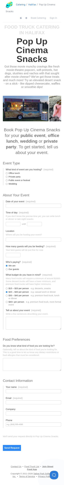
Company (10, 409)
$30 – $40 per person (32, 296)
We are (10, 265)
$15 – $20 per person (28, 288)
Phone (9, 420)
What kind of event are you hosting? (29, 169)
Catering (20, 4)
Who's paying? (19, 262)
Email (14, 398)
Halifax (32, 4)
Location (10, 231)
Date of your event (21, 201)
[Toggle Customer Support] (54, 475)
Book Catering (38, 18)
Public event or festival (18, 180)
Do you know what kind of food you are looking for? (29, 346)
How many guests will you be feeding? (31, 246)
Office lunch (13, 173)
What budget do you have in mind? (29, 275)
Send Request (12, 448)
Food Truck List (32, 466)
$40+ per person (33, 303)
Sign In (53, 18)
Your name (17, 387)
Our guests (12, 269)
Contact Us (16, 466)
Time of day (17, 212)
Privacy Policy (44, 476)
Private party (13, 176)
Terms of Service (27, 476)
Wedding (11, 184)
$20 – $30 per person (31, 292)
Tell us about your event (23, 310)
